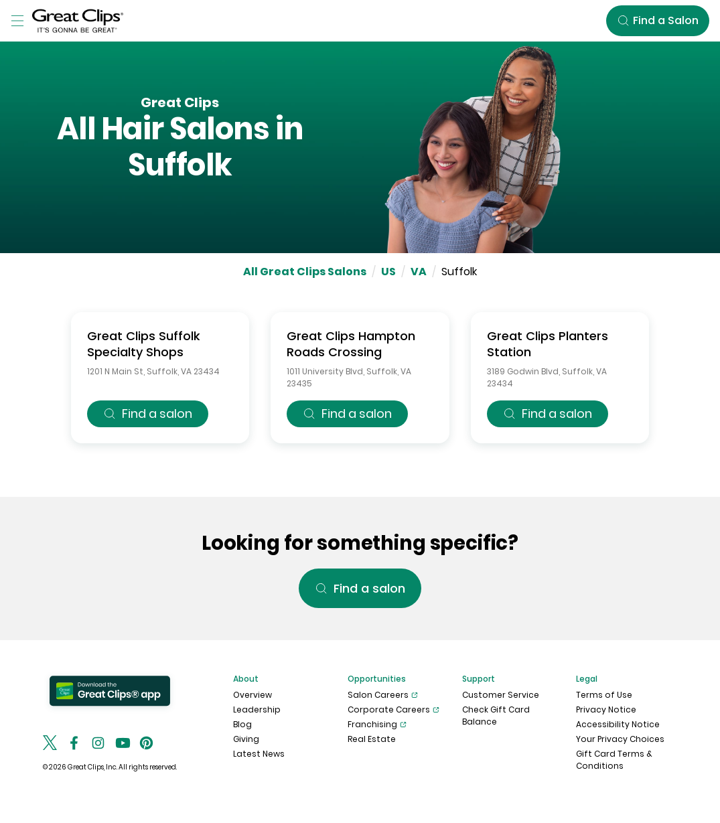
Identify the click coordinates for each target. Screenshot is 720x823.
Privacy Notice (606, 709)
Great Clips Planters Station (547, 343)
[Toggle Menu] (17, 20)
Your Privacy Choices (620, 739)
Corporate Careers (393, 710)
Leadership (257, 709)
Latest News (259, 753)
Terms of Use (604, 694)
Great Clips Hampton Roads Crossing (351, 343)
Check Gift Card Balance (496, 715)
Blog (242, 724)
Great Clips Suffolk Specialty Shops (143, 343)
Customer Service (500, 694)
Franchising (377, 725)
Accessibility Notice (618, 724)
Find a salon (147, 413)
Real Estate (372, 739)
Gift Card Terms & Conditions (614, 759)
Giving (246, 739)
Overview (252, 694)
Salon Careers (383, 695)
